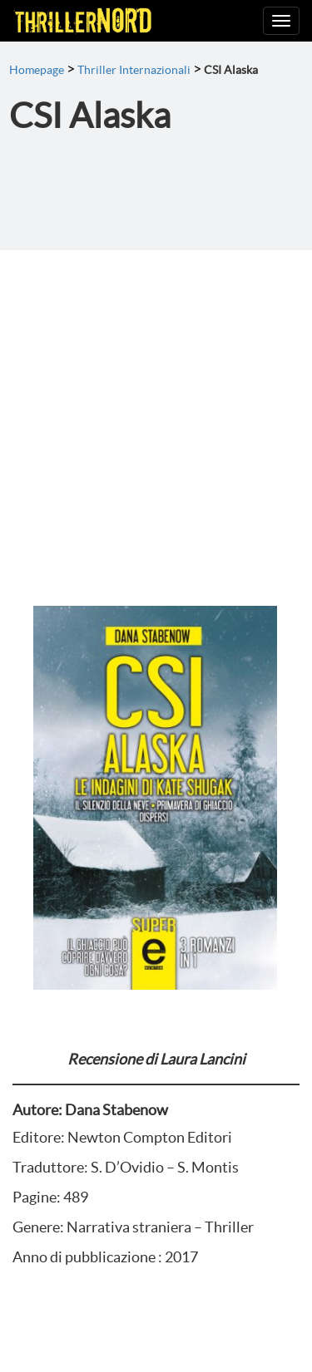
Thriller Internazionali (134, 69)
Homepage (36, 69)
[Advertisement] (156, 414)
